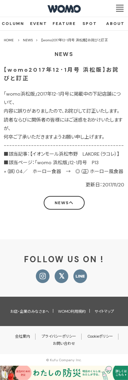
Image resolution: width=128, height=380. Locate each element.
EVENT (38, 23)
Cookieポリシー (100, 336)
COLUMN (13, 23)
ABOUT (115, 23)
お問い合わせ (64, 343)
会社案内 (22, 336)
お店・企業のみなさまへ (29, 311)
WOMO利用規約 (72, 311)
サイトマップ (104, 311)
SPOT (90, 23)
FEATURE (64, 23)
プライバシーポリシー (59, 336)
